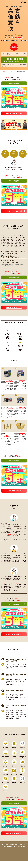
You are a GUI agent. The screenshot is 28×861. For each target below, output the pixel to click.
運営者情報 (5, 844)
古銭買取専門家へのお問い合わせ (17, 844)
